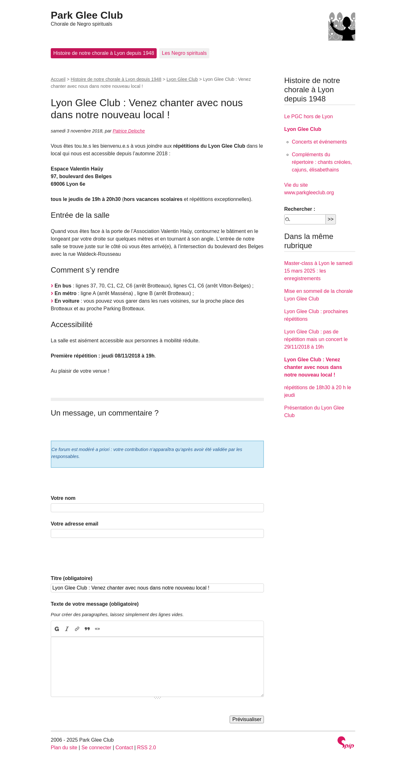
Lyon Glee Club (182, 79)
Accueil (58, 79)
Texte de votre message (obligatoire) (95, 604)
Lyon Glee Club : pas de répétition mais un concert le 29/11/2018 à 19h (316, 339)
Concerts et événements (319, 142)
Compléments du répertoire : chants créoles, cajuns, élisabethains (322, 162)
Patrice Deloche (129, 130)
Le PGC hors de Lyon (308, 116)
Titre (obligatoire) (71, 578)
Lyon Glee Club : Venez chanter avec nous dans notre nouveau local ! (313, 367)
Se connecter (96, 747)
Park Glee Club (87, 15)
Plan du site (64, 747)
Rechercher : (299, 209)
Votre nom (63, 498)
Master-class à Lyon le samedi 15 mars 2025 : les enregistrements (318, 271)
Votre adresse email (74, 523)
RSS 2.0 (146, 747)
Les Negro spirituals (184, 53)
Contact (124, 747)
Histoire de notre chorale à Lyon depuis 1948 (103, 53)
